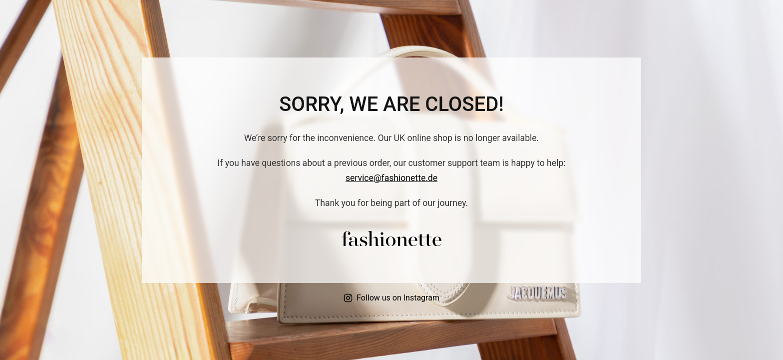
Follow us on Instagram (391, 297)
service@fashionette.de (391, 178)
